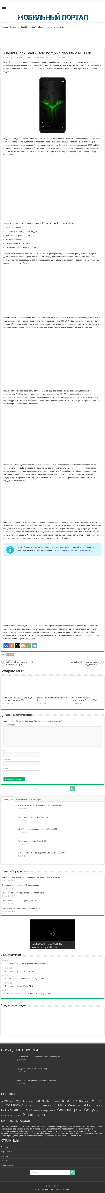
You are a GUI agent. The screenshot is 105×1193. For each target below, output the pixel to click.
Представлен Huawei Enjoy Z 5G (32, 841)
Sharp (79, 1110)
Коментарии (36, 799)
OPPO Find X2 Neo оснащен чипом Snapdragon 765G (41, 853)
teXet (10, 1115)
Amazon (12, 1101)
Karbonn (38, 1106)
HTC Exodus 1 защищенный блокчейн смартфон (21, 662)
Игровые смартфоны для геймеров (74, 550)
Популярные (21, 799)
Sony (89, 1109)
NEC (100, 1106)
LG (55, 1105)
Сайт (5, 769)
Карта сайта (6, 1152)
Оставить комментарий (39, 57)
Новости (13, 27)
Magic (62, 1105)
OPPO (26, 1110)
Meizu (71, 1105)
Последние (8, 799)
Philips (45, 1111)
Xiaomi (10, 655)
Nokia (5, 1110)
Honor (97, 1101)
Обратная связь (8, 1165)
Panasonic (37, 1111)
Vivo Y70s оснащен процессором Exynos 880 (84, 698)
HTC (7, 1105)
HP (2, 1106)
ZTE (45, 1115)
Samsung (66, 1110)
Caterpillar (56, 1101)
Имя (5, 751)
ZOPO (38, 1115)
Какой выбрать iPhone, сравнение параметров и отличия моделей (31, 877)
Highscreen (85, 1101)
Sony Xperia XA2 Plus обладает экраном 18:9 (22, 908)
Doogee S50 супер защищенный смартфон (21, 900)
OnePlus (15, 1110)
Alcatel (5, 1100)
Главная (4, 27)
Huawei (18, 1105)
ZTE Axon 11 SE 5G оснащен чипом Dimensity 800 (18, 698)
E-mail (6, 760)
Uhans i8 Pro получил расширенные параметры (23, 893)
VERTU (18, 1115)
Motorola (91, 1105)
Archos (29, 1101)
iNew (27, 1106)
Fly (77, 1101)
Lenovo (47, 1105)
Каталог (4, 1156)
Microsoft (81, 1106)
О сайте (4, 1161)
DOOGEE (68, 1101)
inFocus (32, 1106)
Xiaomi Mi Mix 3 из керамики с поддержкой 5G (84, 662)
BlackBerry (47, 1101)
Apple (20, 1101)
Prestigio (53, 1111)
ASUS (36, 1101)
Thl (14, 1115)
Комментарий (9, 725)
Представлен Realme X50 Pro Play (33, 817)
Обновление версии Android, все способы (20, 885)
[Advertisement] (53, 38)
